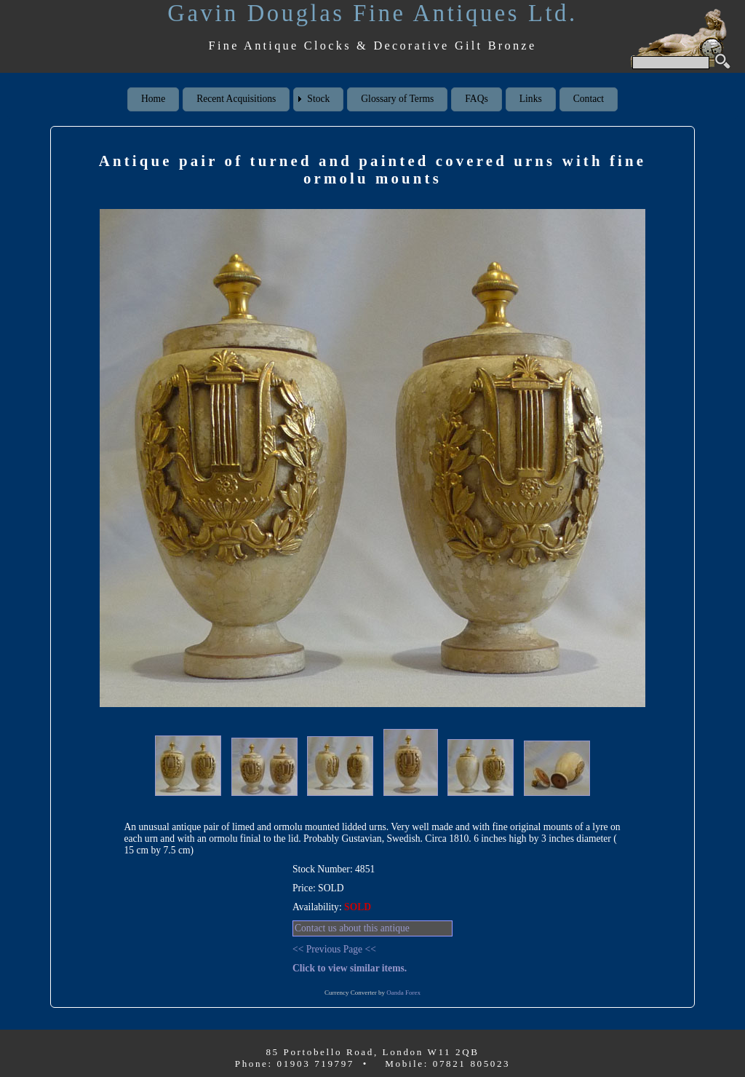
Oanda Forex (403, 992)
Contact (588, 98)
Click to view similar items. (349, 968)
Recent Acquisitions (236, 98)
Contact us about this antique (352, 928)
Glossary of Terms (397, 98)
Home (153, 98)
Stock (318, 98)
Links (530, 98)
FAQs (476, 98)
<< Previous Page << (334, 949)
